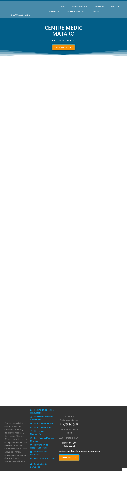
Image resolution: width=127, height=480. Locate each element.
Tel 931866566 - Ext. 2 (19, 15)
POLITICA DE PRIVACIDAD (75, 11)
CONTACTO (115, 7)
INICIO (63, 7)
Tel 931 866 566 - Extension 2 (69, 453)
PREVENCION (99, 7)
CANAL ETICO (96, 11)
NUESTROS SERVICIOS (80, 7)
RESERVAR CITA (54, 11)
